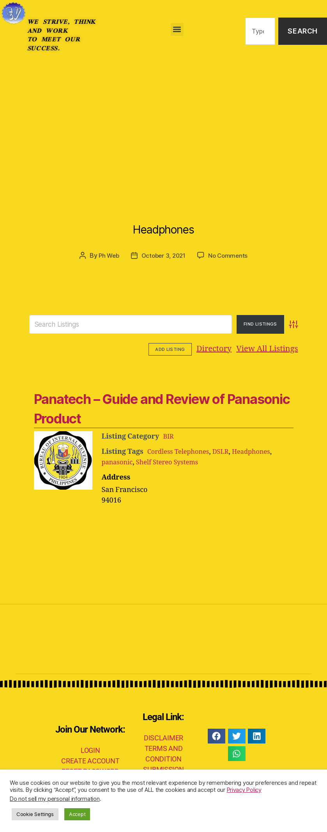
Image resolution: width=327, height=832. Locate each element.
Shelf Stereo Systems (173, 461)
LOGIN (90, 749)
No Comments (230, 255)
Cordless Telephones (181, 450)
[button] (177, 29)
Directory (166, 349)
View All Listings (219, 349)
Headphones (163, 224)
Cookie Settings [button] (35, 814)
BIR (169, 435)
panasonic (119, 461)
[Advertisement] (163, 120)
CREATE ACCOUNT (90, 760)
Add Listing (276, 348)
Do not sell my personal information (55, 798)
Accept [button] (77, 814)
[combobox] (260, 31)
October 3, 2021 (163, 255)
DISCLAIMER (163, 737)
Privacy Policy (244, 789)
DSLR (227, 450)
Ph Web (106, 255)
